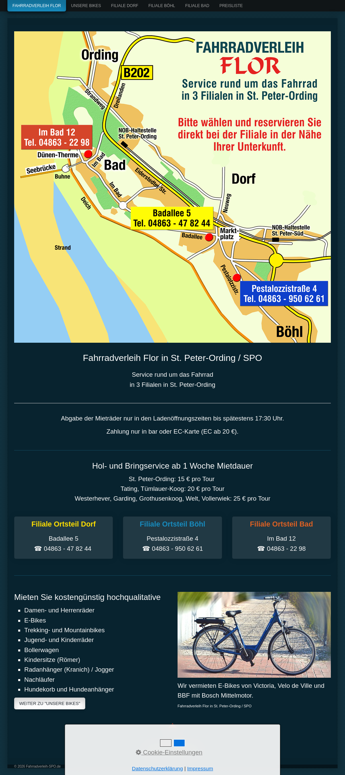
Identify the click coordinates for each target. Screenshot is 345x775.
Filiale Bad (197, 5)
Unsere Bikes (86, 5)
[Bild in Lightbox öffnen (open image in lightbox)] (172, 187)
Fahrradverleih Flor (36, 5)
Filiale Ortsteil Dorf (63, 538)
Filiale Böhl (161, 5)
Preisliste (231, 5)
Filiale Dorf (124, 5)
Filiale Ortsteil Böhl (172, 538)
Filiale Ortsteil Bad (281, 538)
